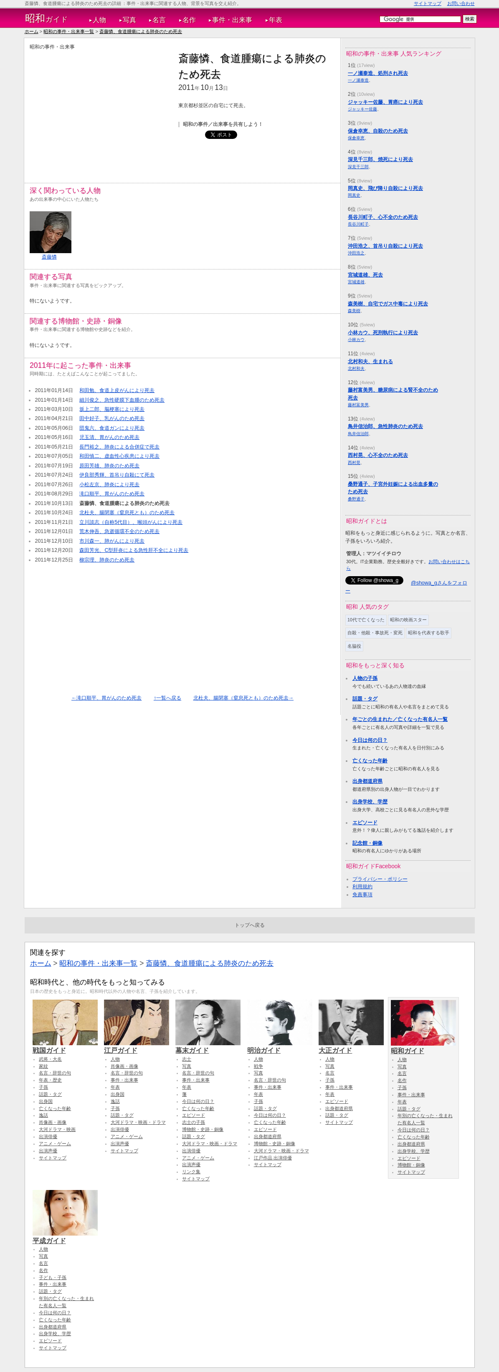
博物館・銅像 (411, 1164)
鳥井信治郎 (358, 433)
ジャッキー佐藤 (362, 109)
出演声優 (48, 1150)
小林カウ (356, 339)
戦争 (258, 1066)
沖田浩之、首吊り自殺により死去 (385, 246)
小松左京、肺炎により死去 (109, 484)
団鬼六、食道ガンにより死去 (111, 428)
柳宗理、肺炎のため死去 (106, 560)
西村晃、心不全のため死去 (378, 455)
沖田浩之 (356, 253)
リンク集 (191, 1171)
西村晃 (354, 462)
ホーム (31, 31)
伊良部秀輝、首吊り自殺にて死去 (117, 475)
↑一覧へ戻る (167, 698)
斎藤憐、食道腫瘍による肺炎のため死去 (140, 31)
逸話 (43, 1115)
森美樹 (354, 310)
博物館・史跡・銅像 (202, 1129)
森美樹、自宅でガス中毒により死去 (388, 304)
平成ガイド (65, 1236)
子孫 (43, 1087)
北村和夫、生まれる (370, 361)
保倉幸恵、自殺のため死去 (378, 131)
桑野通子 (356, 499)
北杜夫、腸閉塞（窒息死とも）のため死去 (127, 512)
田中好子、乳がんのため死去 (111, 418)
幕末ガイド (208, 1046)
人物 (99, 19)
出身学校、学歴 (370, 802)
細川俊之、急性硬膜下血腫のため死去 (122, 400)
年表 (275, 19)
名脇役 (354, 646)
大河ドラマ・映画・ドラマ (138, 1122)
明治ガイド (279, 1046)
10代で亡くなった (366, 619)
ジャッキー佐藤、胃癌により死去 (385, 102)
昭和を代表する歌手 (428, 632)
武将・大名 (50, 1059)
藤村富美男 (358, 405)
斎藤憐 (49, 257)
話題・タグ (364, 699)
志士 (186, 1059)
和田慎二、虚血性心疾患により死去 (119, 456)
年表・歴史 (50, 1079)
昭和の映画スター (408, 619)
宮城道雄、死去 (365, 275)
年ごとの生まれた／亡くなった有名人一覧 (400, 719)
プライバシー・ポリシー (380, 879)
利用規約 (362, 887)
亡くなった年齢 (370, 761)
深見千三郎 (358, 166)
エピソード (364, 823)
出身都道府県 (367, 781)
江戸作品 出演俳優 (273, 1157)
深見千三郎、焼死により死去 (380, 159)
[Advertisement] (100, 109)
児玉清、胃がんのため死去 (109, 437)
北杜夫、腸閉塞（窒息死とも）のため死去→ (243, 698)
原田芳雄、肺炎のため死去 (109, 466)
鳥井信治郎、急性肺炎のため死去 (385, 426)
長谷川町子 (358, 224)
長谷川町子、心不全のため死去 (383, 217)
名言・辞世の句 (55, 1072)
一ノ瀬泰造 (358, 80)
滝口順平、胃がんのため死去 (111, 494)
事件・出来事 (232, 19)
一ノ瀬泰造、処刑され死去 (378, 73)
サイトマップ (427, 3)
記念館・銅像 (367, 843)
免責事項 (362, 895)
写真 (129, 19)
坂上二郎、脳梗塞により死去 (111, 409)
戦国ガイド (65, 1046)
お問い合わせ (461, 3)
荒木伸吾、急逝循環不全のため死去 (119, 531)
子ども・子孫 (52, 1277)
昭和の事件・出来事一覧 (68, 31)
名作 (189, 19)
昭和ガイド (423, 1046)
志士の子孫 (193, 1122)
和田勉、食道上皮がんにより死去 (117, 390)
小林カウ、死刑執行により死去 (383, 333)
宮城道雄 (356, 282)
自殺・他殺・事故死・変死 (375, 632)
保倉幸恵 (356, 138)
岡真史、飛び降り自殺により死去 (385, 188)
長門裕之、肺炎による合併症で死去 (119, 447)
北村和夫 (356, 368)
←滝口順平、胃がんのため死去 (106, 698)
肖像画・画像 (52, 1122)
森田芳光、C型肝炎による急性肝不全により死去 (133, 550)
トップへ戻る (250, 925)
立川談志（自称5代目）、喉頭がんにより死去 (130, 522)
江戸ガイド (136, 1046)
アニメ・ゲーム (55, 1143)
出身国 (46, 1101)
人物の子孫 (364, 678)
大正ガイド (351, 1046)
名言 (159, 19)
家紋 (43, 1066)
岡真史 (354, 195)
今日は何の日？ (370, 740)
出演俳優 (48, 1136)
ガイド (46, 18)
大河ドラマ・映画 (57, 1129)
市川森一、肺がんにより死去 (111, 541)
